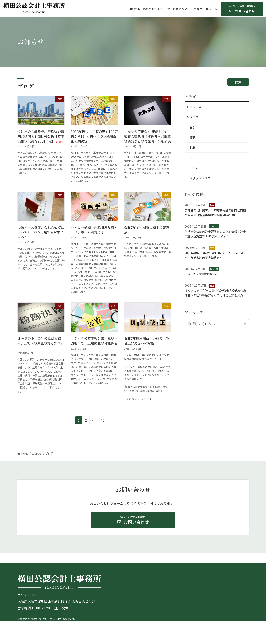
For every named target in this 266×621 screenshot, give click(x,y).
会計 (193, 127)
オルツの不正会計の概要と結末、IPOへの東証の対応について (40, 343)
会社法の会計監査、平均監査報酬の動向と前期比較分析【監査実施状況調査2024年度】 (40, 136)
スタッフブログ (200, 178)
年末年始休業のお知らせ (201, 274)
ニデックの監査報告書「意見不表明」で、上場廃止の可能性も (94, 341)
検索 (238, 81)
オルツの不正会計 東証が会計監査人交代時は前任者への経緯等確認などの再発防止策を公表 (147, 136)
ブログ (194, 117)
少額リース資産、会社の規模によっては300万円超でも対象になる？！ (40, 232)
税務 (193, 147)
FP (191, 158)
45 (102, 421)
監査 (193, 137)
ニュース (195, 107)
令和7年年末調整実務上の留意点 (146, 230)
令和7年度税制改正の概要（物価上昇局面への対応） (146, 341)
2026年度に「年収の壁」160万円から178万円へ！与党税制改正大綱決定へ (94, 136)
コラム (194, 168)
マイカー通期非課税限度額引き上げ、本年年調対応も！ (94, 230)
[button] (242, 9)
